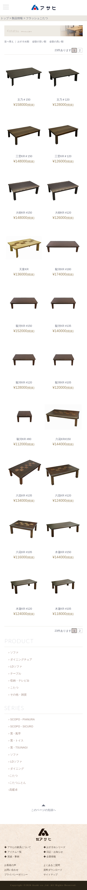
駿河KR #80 (24, 439)
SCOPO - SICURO (21, 726)
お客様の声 (10, 865)
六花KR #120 (63, 495)
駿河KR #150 (24, 325)
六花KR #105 (24, 552)
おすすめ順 (23, 41)
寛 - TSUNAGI (19, 747)
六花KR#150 (63, 439)
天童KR (23, 269)
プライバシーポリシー (16, 874)
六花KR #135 (24, 495)
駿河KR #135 (63, 325)
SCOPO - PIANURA (22, 719)
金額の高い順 (56, 41)
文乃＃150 (23, 99)
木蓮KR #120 (24, 608)
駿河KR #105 (63, 382)
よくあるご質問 (52, 865)
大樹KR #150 (24, 212)
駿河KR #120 (24, 382)
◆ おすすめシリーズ (54, 847)
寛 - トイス (17, 740)
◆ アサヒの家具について (17, 847)
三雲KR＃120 (63, 156)
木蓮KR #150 (63, 552)
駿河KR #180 (63, 269)
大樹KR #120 (63, 212)
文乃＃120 (63, 99)
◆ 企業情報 (50, 856)
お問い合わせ (11, 870)
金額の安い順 (39, 41)
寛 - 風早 (15, 733)
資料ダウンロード (53, 870)
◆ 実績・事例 (11, 856)
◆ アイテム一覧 (12, 852)
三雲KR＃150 (24, 156)
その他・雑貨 (18, 694)
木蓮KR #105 (63, 608)
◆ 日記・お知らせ (53, 852)
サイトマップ (51, 874)
